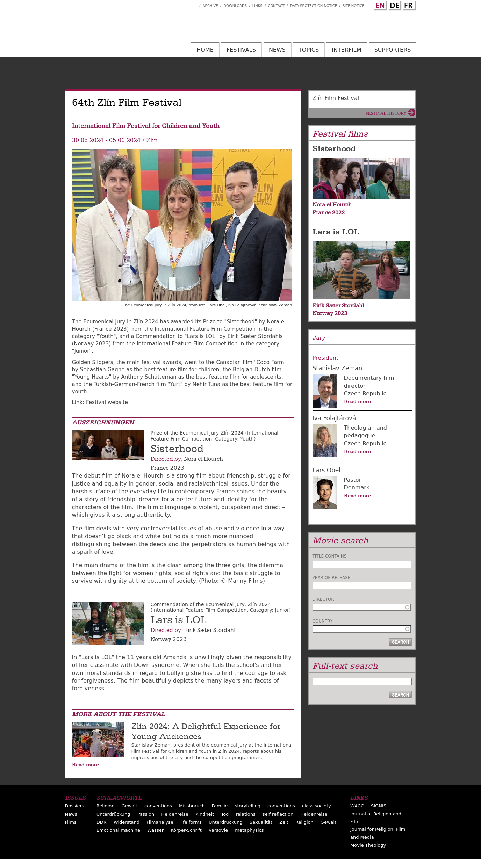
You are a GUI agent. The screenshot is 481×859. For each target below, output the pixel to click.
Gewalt (129, 805)
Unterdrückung (113, 814)
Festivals (241, 49)
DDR (101, 822)
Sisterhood (177, 449)
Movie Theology (368, 845)
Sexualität (261, 822)
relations (245, 814)
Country (323, 621)
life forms (191, 822)
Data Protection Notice (313, 6)
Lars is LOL (179, 620)
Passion (146, 814)
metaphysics (249, 830)
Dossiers (74, 805)
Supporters (392, 49)
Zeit (283, 822)
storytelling (247, 805)
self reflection (278, 814)
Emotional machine (118, 830)
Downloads (235, 6)
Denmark (357, 487)
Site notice (354, 6)
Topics (309, 49)
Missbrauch (192, 805)
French (408, 4)
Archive (210, 6)
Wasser (155, 830)
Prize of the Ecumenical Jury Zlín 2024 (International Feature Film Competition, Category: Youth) (215, 436)
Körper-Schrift (186, 830)
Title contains (330, 556)
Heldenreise (174, 814)
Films (71, 822)
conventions (158, 805)
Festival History (386, 113)
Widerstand (126, 822)
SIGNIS (378, 805)
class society (316, 805)
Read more (85, 765)
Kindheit (204, 814)
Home (205, 49)
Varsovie (218, 830)
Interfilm (346, 49)
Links (257, 6)
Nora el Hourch (203, 459)
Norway (161, 639)
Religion (105, 805)
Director (323, 599)
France (160, 468)
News (277, 49)
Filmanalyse (159, 822)
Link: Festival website (100, 402)
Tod (225, 814)
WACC (357, 805)
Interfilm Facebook (194, 4)
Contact (276, 6)
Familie (220, 805)
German (394, 4)
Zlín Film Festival (336, 98)
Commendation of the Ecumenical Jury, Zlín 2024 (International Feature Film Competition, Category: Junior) (221, 607)
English (379, 4)
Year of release (332, 577)
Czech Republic (365, 393)
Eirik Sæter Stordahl (209, 630)
